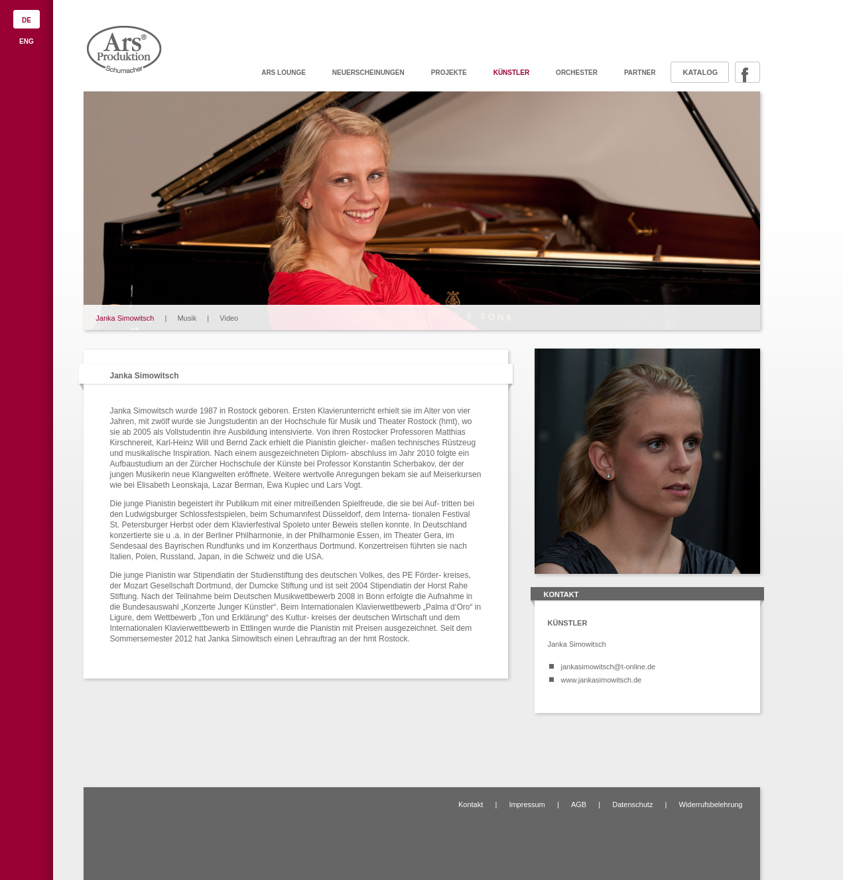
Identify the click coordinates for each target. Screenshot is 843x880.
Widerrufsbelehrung (711, 804)
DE (26, 20)
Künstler (511, 72)
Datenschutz (632, 804)
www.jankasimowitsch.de (601, 680)
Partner (640, 72)
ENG (26, 41)
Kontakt (470, 804)
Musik (186, 318)
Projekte (449, 72)
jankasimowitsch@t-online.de (608, 667)
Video (229, 318)
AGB (578, 804)
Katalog (700, 72)
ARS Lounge (283, 72)
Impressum (527, 804)
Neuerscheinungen (368, 72)
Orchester (577, 72)
